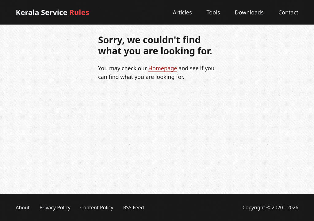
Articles (182, 12)
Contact (288, 12)
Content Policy (96, 207)
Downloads (249, 12)
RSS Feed (133, 207)
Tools (213, 12)
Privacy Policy (55, 207)
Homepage (162, 68)
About (22, 207)
